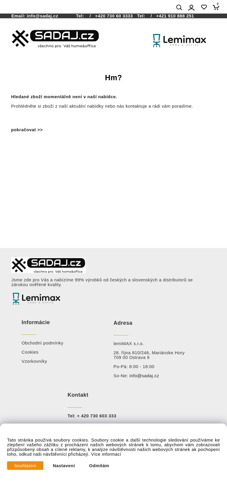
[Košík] (218, 7)
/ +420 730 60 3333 (109, 16)
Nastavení (64, 465)
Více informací (106, 454)
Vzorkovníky (34, 361)
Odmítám (99, 465)
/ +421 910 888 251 (170, 16)
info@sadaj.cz (42, 16)
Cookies (30, 352)
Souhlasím (25, 465)
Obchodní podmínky (43, 343)
